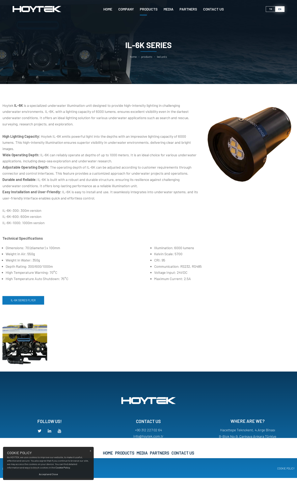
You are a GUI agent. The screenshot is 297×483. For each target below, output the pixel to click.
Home (107, 9)
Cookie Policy (62, 467)
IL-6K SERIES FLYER (23, 303)
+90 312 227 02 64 (148, 435)
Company (126, 9)
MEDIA (168, 9)
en (279, 9)
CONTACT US (213, 9)
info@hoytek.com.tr (148, 441)
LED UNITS (162, 56)
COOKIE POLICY (286, 468)
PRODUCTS (149, 9)
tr (270, 9)
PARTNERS (188, 9)
